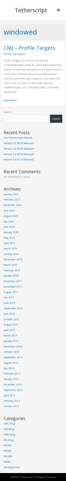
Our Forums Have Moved (18, 137)
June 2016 (9, 313)
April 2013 (9, 395)
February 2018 (12, 270)
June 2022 (9, 210)
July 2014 (9, 368)
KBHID (7, 461)
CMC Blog (9, 423)
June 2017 (9, 303)
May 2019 (9, 237)
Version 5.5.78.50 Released (19, 143)
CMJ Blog (9, 429)
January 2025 (11, 194)
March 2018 (10, 265)
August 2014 (11, 362)
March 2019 (10, 248)
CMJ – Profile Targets (29, 47)
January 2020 (11, 232)
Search (7, 112)
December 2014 (13, 346)
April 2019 (9, 243)
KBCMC (8, 445)
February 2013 (12, 400)
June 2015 (9, 330)
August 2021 (11, 216)
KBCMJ (7, 54)
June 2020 (9, 226)
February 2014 (12, 373)
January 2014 (11, 379)
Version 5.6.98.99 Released (19, 148)
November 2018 (13, 259)
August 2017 (11, 292)
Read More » (11, 100)
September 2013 (13, 390)
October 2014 (11, 351)
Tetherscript (31, 10)
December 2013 (13, 384)
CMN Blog (9, 434)
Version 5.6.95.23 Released (19, 159)
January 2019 (11, 254)
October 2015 (11, 319)
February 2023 (12, 199)
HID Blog (8, 440)
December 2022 (13, 205)
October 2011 (11, 406)
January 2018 (11, 275)
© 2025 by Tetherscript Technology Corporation (33, 477)
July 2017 (9, 297)
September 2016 (13, 308)
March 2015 (10, 335)
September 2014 (13, 357)
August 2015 (11, 324)
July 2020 (9, 221)
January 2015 (11, 341)
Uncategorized (12, 467)
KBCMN (8, 456)
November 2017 (13, 286)
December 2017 (13, 281)
